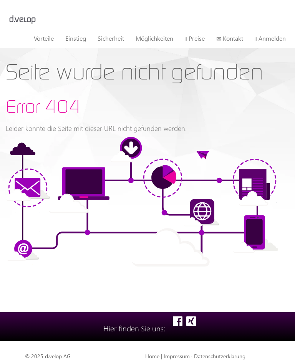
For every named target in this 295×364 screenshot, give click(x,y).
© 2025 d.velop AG (48, 356)
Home (152, 356)
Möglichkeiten (154, 38)
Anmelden (270, 38)
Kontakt (229, 38)
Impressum (177, 356)
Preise (195, 38)
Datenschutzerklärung (219, 356)
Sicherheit (111, 38)
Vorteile (44, 38)
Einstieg (75, 38)
